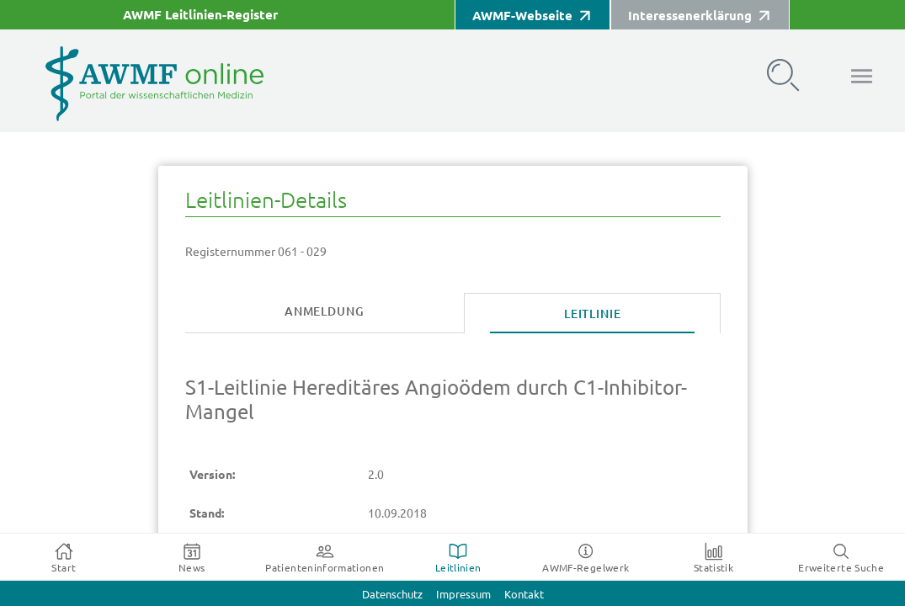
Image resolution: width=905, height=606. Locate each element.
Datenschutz (392, 594)
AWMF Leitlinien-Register (200, 15)
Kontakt (524, 594)
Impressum (463, 594)
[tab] (324, 312)
